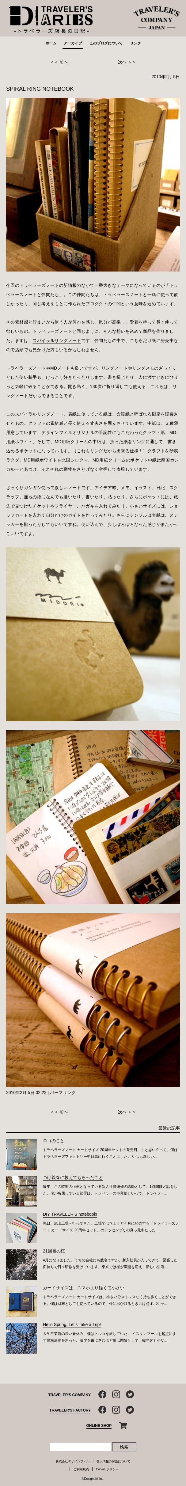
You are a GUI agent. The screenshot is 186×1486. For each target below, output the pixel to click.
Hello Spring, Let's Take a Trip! (72, 1324)
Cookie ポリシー (107, 1469)
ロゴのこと (53, 1140)
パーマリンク (63, 1092)
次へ (122, 61)
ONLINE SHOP (99, 1425)
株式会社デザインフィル (72, 1461)
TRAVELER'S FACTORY (70, 1410)
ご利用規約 (81, 1469)
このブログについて (106, 43)
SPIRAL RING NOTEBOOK (40, 89)
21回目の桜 (54, 1250)
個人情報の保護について (113, 1461)
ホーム (50, 43)
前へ (63, 61)
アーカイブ (73, 43)
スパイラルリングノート (56, 340)
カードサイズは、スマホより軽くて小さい (83, 1287)
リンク (135, 43)
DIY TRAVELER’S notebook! (70, 1214)
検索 (124, 1446)
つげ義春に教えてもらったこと (73, 1177)
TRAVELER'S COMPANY (69, 1395)
